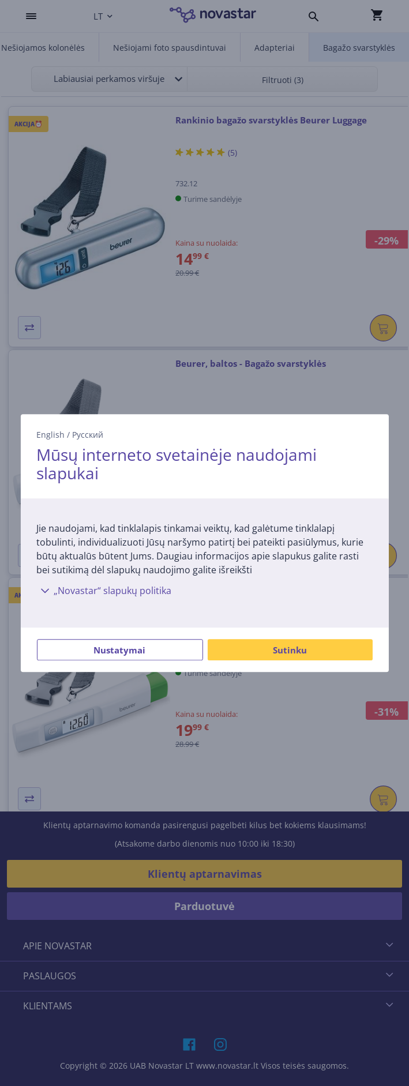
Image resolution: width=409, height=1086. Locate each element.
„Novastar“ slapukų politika (103, 590)
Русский (87, 434)
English (50, 434)
